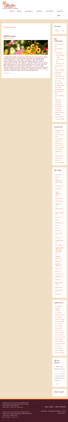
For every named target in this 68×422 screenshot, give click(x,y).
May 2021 (57, 328)
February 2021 (58, 332)
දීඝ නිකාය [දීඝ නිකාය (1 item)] (58, 230)
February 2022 (58, 319)
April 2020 (57, 339)
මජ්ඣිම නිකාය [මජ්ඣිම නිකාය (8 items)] (58, 257)
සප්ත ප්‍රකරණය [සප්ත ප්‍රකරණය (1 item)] (59, 273)
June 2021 (57, 326)
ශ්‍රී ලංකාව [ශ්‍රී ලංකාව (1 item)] (58, 271)
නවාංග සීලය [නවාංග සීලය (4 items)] (58, 234)
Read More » (7, 73)
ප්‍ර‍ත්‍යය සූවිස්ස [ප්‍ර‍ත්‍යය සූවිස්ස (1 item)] (59, 245)
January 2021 (58, 335)
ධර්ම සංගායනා (59, 78)
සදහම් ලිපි (39, 11)
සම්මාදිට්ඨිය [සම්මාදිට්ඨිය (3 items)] (59, 276)
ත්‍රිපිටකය (19, 11)
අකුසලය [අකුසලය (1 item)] (57, 177)
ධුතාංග (57, 81)
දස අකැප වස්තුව (59, 162)
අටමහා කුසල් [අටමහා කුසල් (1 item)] (59, 186)
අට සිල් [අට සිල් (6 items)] (58, 188)
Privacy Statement (6, 417)
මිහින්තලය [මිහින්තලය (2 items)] (58, 261)
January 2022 (58, 321)
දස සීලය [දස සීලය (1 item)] (57, 228)
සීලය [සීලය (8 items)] (57, 279)
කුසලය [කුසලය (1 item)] (57, 219)
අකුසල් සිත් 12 (58, 141)
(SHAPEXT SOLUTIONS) (24, 404)
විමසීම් (58, 15)
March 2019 (58, 350)
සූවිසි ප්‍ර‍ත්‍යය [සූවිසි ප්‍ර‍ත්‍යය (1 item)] (58, 294)
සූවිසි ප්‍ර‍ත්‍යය (59, 63)
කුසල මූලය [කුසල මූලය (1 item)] (58, 217)
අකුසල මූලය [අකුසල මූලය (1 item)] (58, 174)
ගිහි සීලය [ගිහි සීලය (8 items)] (59, 222)
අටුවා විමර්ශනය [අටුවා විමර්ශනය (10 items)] (58, 193)
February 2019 (58, 352)
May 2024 (57, 306)
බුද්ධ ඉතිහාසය (29, 11)
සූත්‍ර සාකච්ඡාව (49, 11)
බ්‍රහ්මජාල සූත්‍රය (10, 36)
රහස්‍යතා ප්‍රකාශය (5, 407)
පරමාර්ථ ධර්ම (59, 59)
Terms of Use (15, 417)
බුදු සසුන (57, 83)
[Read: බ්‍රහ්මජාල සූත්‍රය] (26, 47)
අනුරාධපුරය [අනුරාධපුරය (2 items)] (58, 198)
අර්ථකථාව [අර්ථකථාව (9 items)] (58, 204)
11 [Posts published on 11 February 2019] (55, 376)
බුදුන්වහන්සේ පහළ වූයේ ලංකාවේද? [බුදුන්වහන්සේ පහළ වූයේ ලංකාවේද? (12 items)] (59, 250)
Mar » (57, 384)
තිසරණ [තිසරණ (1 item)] (57, 225)
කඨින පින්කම (58, 70)
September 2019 (59, 343)
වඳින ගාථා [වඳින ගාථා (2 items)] (58, 268)
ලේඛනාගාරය (60, 11)
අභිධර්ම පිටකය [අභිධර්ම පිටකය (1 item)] (59, 201)
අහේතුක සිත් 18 (59, 139)
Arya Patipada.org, (15, 412)
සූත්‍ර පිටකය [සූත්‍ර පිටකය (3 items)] (59, 287)
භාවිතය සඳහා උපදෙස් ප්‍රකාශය (17, 407)
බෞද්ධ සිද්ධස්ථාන (59, 95)
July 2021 (57, 323)
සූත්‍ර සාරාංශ (58, 116)
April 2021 (57, 330)
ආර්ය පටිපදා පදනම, (15, 402)
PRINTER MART (13, 405)
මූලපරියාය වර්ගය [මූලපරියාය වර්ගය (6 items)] (58, 264)
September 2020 (59, 337)
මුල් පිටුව (12, 11)
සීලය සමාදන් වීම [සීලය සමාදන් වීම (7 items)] (58, 283)
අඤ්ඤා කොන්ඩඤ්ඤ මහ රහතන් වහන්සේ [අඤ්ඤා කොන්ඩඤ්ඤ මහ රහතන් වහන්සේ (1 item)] (59, 181)
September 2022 (59, 314)
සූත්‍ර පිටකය (59, 119)
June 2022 (57, 317)
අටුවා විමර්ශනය (59, 44)
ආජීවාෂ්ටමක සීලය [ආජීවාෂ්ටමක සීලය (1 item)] (59, 209)
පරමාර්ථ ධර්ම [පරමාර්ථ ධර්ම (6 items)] (59, 241)
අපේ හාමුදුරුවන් (59, 48)
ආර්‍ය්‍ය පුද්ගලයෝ (59, 65)
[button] (64, 15)
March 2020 (58, 341)
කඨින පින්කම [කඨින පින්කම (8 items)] (59, 213)
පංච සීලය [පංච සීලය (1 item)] (58, 237)
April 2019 (57, 348)
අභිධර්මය (57, 53)
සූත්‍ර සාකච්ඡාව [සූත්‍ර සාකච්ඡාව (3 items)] (58, 291)
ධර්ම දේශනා (58, 76)
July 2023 (57, 312)
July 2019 (57, 346)
